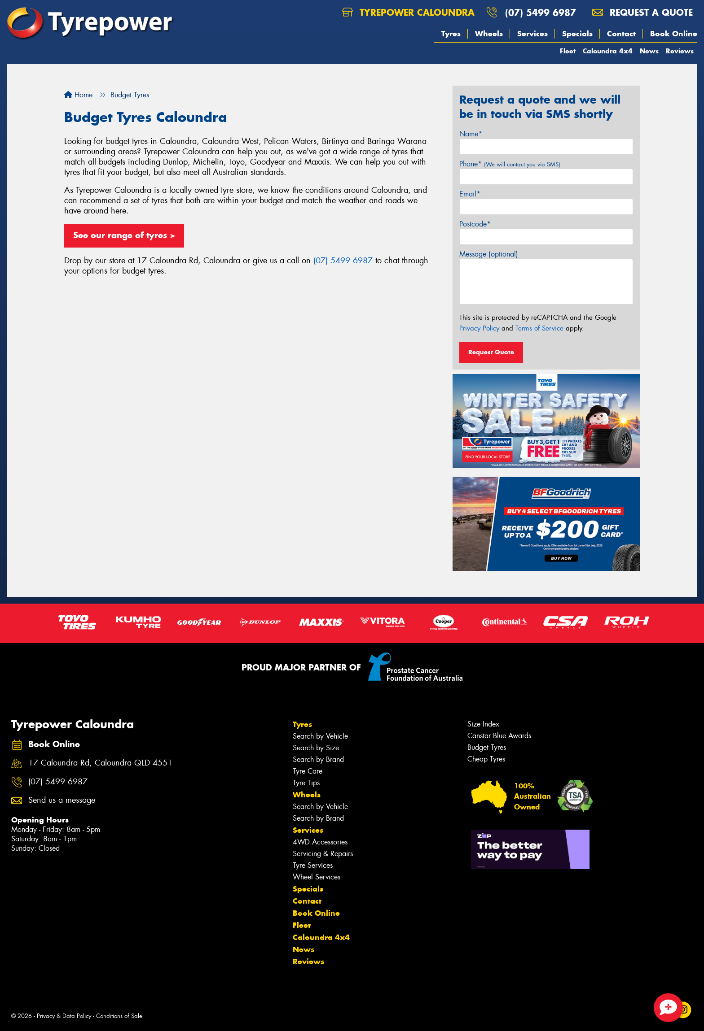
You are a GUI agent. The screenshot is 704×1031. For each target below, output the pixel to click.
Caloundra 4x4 (608, 51)
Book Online (673, 34)
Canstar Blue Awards (499, 735)
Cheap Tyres (486, 759)
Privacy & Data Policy (64, 1016)
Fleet (568, 51)
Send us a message (61, 800)
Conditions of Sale (119, 1016)
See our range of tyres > (124, 235)
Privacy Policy (479, 328)
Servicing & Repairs (323, 853)
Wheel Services (316, 877)
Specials (577, 34)
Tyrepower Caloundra (408, 12)
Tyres (451, 34)
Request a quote (642, 12)
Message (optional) (488, 254)
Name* (470, 134)
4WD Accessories (320, 842)
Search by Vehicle (320, 736)
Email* (469, 194)
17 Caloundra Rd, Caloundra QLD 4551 (100, 763)
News (649, 51)
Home (78, 95)
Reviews (680, 51)
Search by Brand (318, 759)
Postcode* (475, 224)
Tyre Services (313, 865)
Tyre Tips (306, 782)
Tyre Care (307, 771)
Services (532, 34)
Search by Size (316, 748)
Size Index (483, 724)
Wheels (489, 34)
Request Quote (491, 352)
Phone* (509, 164)
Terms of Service (539, 328)
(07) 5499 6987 (540, 12)
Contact (621, 34)
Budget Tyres (486, 747)
